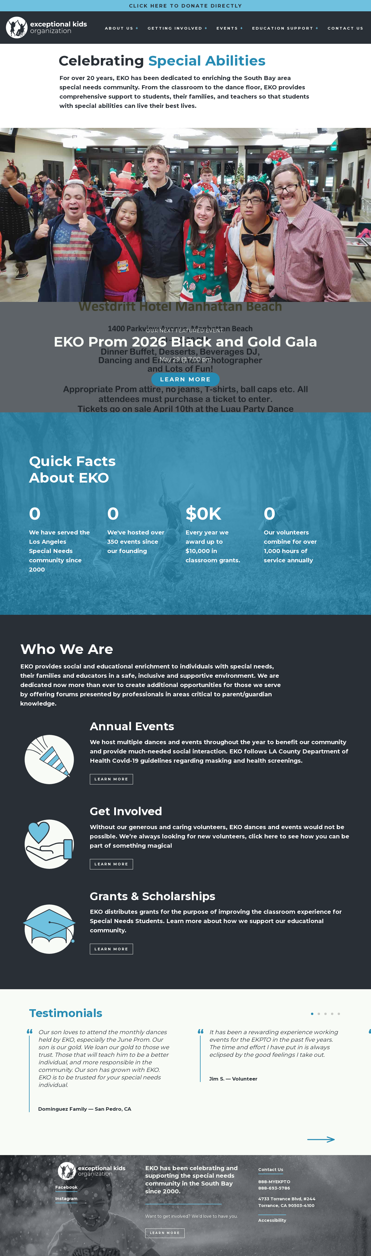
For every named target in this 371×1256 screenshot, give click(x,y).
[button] (312, 1014)
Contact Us (346, 28)
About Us (119, 28)
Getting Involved (175, 28)
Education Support (283, 28)
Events (227, 28)
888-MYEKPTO (274, 1181)
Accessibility (272, 1220)
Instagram (66, 1198)
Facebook (66, 1187)
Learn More (185, 379)
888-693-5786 (274, 1188)
